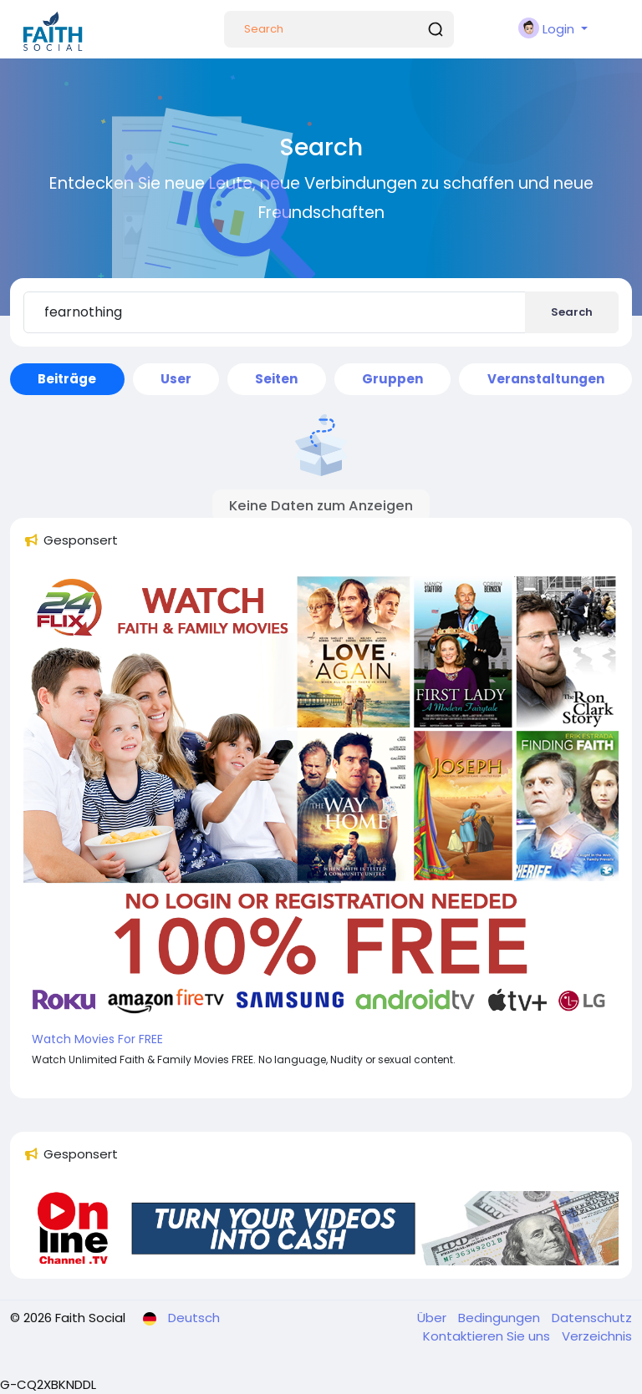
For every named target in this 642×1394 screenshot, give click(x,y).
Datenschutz (592, 1317)
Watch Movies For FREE (97, 1039)
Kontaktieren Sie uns (488, 1336)
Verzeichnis (597, 1336)
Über (433, 1317)
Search (572, 312)
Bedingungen (500, 1317)
